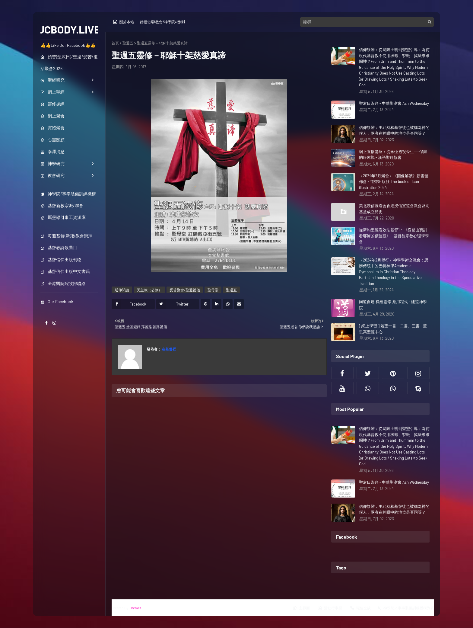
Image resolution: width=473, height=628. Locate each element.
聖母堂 (213, 290)
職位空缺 (360, 607)
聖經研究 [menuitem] (52, 79)
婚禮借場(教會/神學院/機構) (162, 22)
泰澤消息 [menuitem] (52, 151)
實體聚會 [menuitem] (52, 127)
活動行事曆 (329, 607)
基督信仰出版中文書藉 (65, 271)
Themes (135, 608)
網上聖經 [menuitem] (52, 92)
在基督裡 (168, 349)
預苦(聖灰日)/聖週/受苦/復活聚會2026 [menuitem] (69, 62)
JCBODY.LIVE (69, 29)
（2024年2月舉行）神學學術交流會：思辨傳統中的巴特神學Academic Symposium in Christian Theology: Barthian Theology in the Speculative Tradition (393, 272)
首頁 (115, 43)
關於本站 (123, 21)
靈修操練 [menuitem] (52, 103)
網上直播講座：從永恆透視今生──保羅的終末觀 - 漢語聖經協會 (393, 154)
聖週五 (127, 43)
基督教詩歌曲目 (58, 247)
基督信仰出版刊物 (60, 259)
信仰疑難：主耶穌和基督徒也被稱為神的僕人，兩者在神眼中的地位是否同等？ (394, 130)
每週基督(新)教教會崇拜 (66, 235)
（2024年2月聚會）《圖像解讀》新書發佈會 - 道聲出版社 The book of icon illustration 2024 (393, 181)
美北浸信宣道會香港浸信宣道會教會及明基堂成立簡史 (394, 208)
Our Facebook (56, 301)
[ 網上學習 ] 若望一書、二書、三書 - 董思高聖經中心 (393, 328)
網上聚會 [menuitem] (52, 115)
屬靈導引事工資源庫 (63, 217)
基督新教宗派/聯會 (61, 205)
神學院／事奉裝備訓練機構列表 (405, 607)
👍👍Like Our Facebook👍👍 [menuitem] (67, 45)
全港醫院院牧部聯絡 (63, 283)
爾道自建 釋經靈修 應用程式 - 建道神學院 (393, 304)
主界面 (301, 607)
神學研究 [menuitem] (52, 163)
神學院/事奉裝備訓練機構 (68, 193)
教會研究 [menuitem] (52, 175)
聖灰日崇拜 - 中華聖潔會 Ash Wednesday (394, 103)
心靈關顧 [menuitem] (52, 139)
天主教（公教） (149, 290)
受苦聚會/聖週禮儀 (185, 290)
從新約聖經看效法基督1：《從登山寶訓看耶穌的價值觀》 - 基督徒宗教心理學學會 (394, 235)
